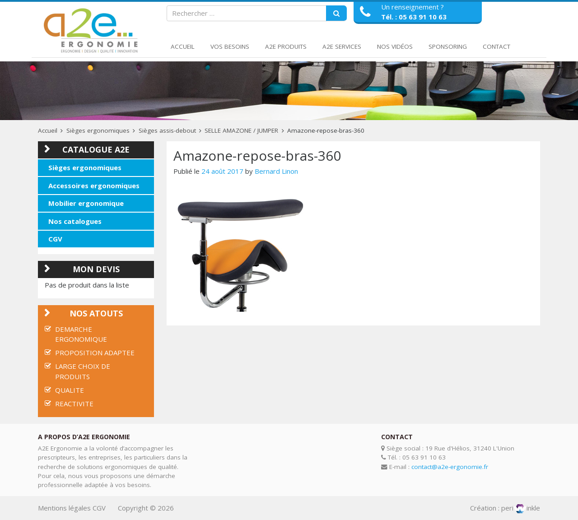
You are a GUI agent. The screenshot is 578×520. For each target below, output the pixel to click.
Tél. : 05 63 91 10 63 (414, 16)
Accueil (183, 46)
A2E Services (341, 46)
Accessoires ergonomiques (94, 185)
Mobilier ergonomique (86, 203)
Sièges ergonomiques (98, 130)
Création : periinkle (505, 507)
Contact (496, 46)
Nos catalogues (75, 221)
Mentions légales (64, 507)
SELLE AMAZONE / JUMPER (241, 130)
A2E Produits (286, 46)
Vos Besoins (229, 46)
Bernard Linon (276, 171)
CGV (55, 238)
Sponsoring (448, 46)
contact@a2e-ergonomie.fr (449, 467)
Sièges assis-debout (167, 130)
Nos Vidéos (395, 46)
